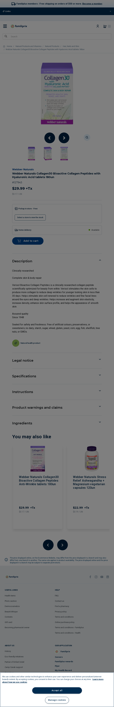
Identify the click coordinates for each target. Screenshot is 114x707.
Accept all (57, 690)
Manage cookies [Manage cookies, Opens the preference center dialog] (57, 700)
